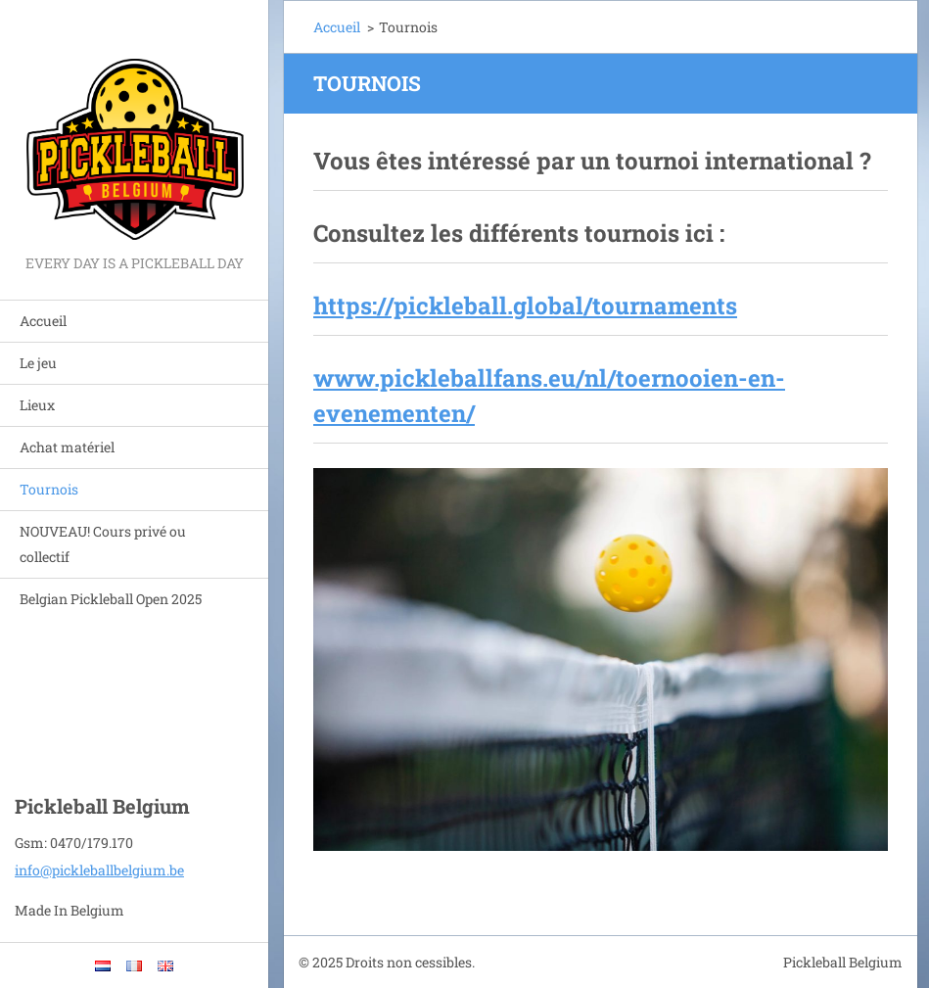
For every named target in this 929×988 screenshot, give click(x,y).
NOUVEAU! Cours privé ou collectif (103, 544)
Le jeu (38, 362)
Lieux (37, 405)
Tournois (49, 489)
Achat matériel (67, 447)
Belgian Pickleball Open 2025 (111, 598)
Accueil (43, 320)
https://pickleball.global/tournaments (525, 305)
